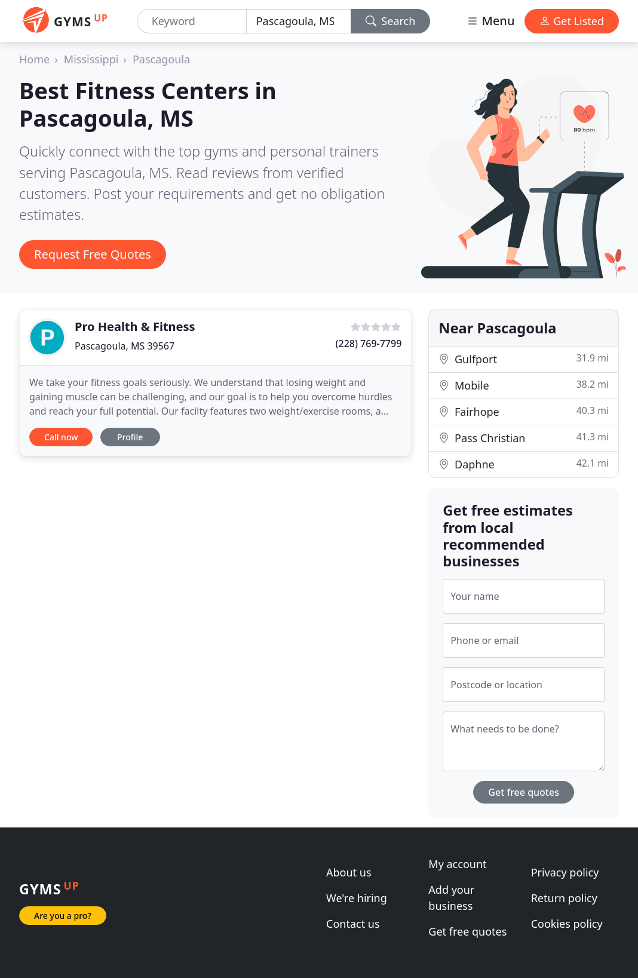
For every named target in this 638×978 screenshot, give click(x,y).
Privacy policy (565, 872)
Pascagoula (161, 59)
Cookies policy (567, 923)
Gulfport (523, 358)
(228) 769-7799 (369, 343)
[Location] (298, 21)
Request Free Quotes (92, 254)
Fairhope (523, 411)
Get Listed (571, 21)
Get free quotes (523, 792)
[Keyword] (192, 21)
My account (457, 864)
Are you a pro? (62, 915)
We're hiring (356, 898)
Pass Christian (523, 437)
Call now (61, 437)
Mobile (523, 385)
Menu (490, 21)
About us (349, 872)
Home (34, 59)
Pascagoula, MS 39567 (124, 345)
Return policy (564, 898)
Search (391, 21)
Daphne (523, 463)
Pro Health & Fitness (135, 326)
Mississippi (91, 59)
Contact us (353, 923)
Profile (130, 437)
